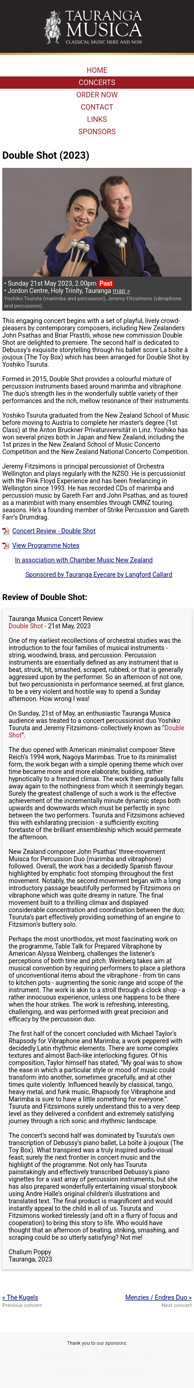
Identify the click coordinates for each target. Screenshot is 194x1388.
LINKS (97, 119)
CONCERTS (97, 82)
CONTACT (97, 107)
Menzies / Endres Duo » (158, 1297)
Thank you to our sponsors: (97, 1343)
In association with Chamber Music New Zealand (77, 560)
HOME (97, 70)
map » (121, 290)
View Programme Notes (41, 545)
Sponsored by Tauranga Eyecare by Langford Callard (87, 574)
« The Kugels (20, 1297)
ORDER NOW (97, 95)
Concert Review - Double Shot (48, 531)
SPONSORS (97, 131)
